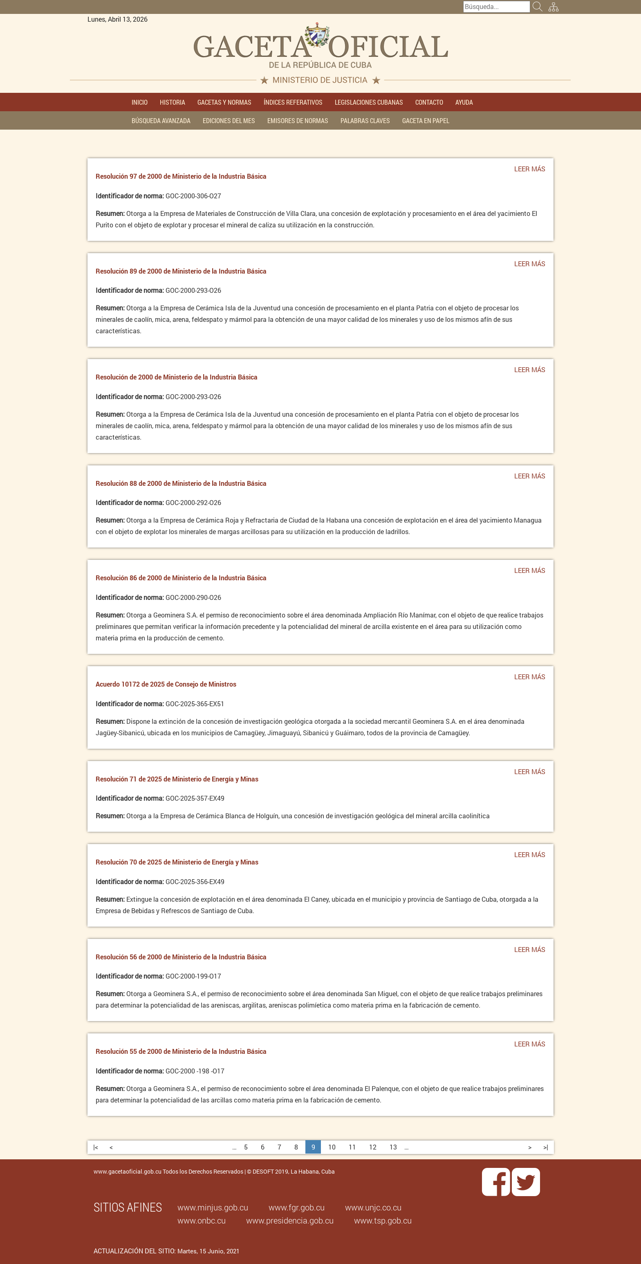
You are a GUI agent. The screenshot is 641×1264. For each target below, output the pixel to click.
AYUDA (464, 102)
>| (545, 1147)
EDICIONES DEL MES (229, 120)
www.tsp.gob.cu (383, 1220)
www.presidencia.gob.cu (290, 1220)
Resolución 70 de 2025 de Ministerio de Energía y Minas (177, 862)
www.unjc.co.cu (373, 1207)
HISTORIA (172, 102)
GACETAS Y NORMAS (224, 102)
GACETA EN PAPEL (425, 120)
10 (332, 1147)
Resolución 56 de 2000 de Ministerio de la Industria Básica (181, 956)
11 (352, 1147)
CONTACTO (429, 102)
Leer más (529, 171)
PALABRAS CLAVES (365, 120)
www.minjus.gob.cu (212, 1207)
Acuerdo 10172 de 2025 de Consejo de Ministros (166, 684)
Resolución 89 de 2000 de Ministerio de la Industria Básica (181, 271)
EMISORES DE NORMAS (297, 120)
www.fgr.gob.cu (297, 1207)
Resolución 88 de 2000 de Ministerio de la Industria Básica (181, 483)
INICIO (140, 102)
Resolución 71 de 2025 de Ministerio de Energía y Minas (177, 779)
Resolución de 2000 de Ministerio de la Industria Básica (177, 377)
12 (373, 1147)
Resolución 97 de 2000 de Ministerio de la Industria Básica (181, 176)
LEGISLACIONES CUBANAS (369, 102)
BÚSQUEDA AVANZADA (161, 120)
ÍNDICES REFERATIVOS (293, 102)
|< (95, 1147)
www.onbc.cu (201, 1220)
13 (393, 1147)
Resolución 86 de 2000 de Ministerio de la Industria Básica (181, 577)
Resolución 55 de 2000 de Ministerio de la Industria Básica (181, 1051)
